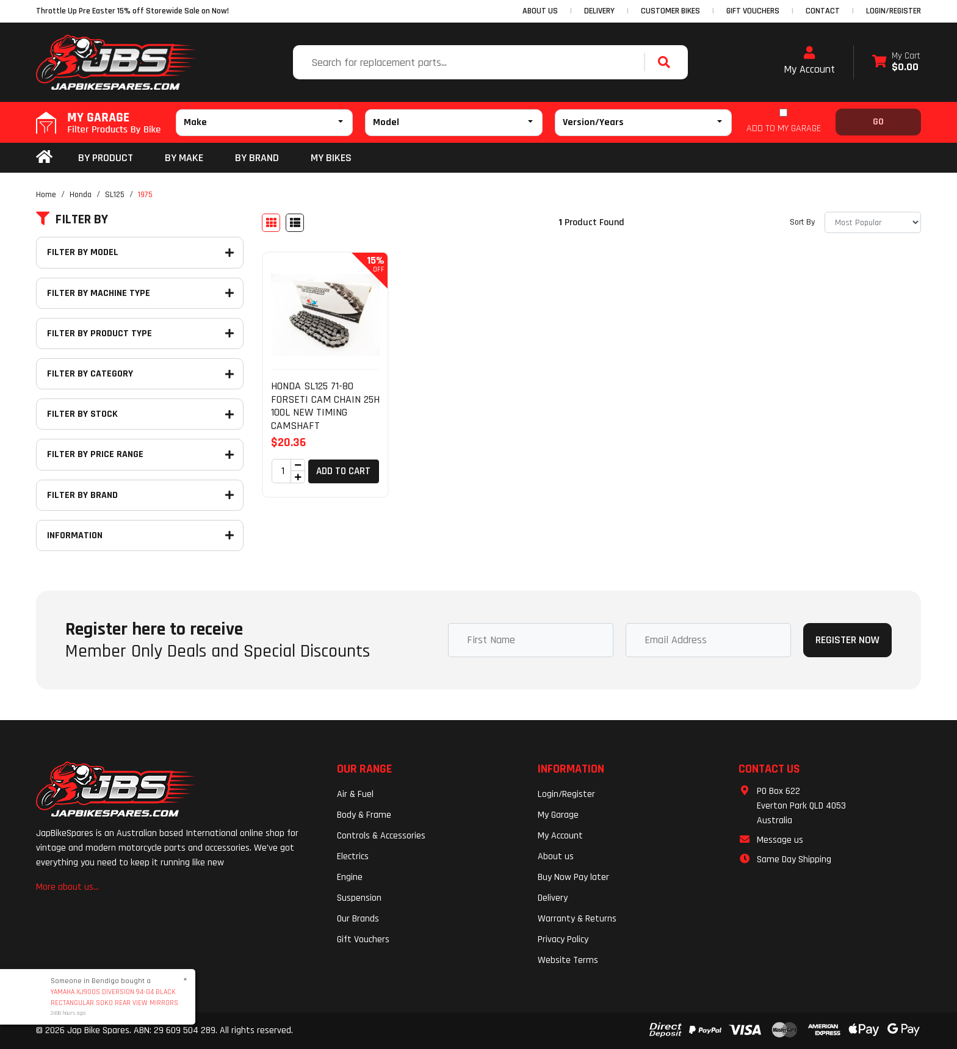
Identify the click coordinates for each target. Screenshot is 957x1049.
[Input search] (470, 62)
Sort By (802, 222)
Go (878, 121)
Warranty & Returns (577, 918)
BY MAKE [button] (184, 158)
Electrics (353, 856)
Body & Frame (364, 815)
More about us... (67, 887)
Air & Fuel (355, 794)
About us (556, 856)
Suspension (359, 898)
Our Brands (358, 918)
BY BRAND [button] (257, 158)
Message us (780, 840)
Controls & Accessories (381, 835)
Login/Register (893, 10)
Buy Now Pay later (573, 877)
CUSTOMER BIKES (670, 10)
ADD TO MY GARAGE (783, 128)
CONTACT (823, 10)
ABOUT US (540, 10)
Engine (350, 877)
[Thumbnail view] (271, 223)
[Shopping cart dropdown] (896, 62)
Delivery (553, 898)
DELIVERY (599, 10)
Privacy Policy (563, 939)
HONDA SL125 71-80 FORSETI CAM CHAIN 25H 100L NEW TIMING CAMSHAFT (325, 406)
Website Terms (568, 960)
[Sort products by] (873, 222)
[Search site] (667, 62)
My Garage (558, 815)
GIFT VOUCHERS (752, 10)
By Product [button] (105, 158)
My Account (809, 61)
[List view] (295, 223)
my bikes (331, 158)
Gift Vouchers (363, 939)
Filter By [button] (72, 220)
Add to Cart (343, 471)
